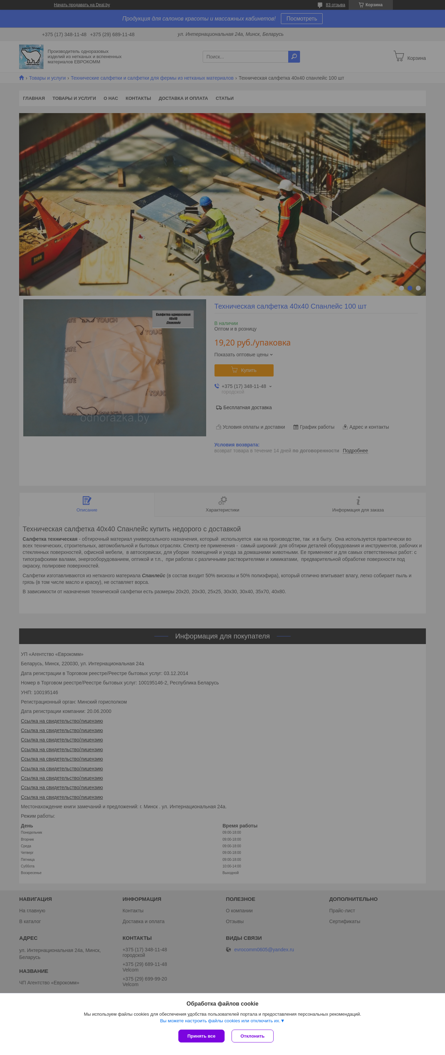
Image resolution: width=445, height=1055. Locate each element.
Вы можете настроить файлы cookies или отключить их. (220, 1020)
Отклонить (253, 1036)
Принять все (201, 1036)
